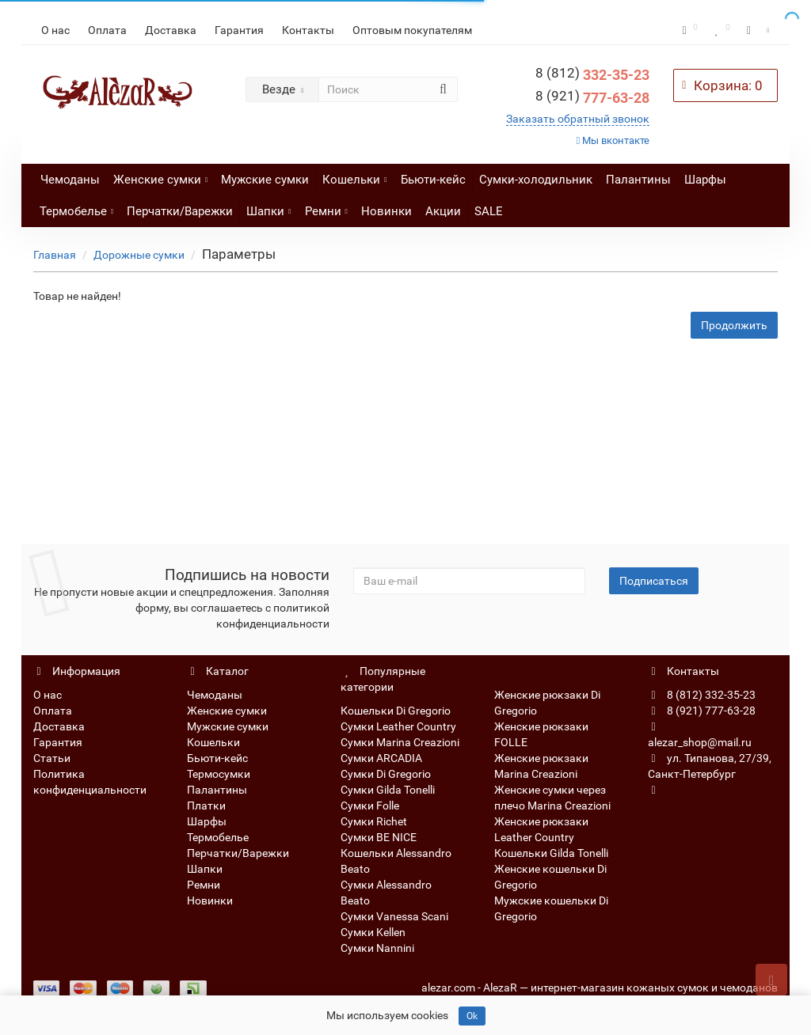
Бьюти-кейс (433, 179)
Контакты (308, 30)
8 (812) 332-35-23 (702, 694)
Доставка (170, 30)
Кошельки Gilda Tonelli (551, 853)
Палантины (638, 179)
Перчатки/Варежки (180, 211)
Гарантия (239, 30)
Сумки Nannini (377, 948)
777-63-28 (592, 97)
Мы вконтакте (613, 140)
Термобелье (76, 206)
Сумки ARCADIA (381, 758)
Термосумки (218, 774)
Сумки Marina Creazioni (400, 742)
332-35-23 (592, 74)
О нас (55, 30)
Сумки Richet (374, 821)
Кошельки (354, 175)
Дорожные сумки (139, 254)
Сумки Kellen (373, 932)
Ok (472, 1016)
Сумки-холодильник (535, 179)
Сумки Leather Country (398, 726)
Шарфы (705, 179)
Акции (443, 211)
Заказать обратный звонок (577, 118)
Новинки (386, 211)
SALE (488, 211)
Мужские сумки (265, 179)
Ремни (326, 206)
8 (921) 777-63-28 (702, 710)
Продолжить (734, 325)
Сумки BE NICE (379, 837)
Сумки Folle (370, 805)
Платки (206, 805)
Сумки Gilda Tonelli (388, 789)
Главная (54, 254)
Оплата (107, 30)
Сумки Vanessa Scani (394, 916)
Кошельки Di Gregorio (396, 710)
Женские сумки (160, 175)
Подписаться (653, 580)
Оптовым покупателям (412, 30)
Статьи (51, 758)
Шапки (268, 206)
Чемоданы (70, 179)
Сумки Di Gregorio (386, 774)
